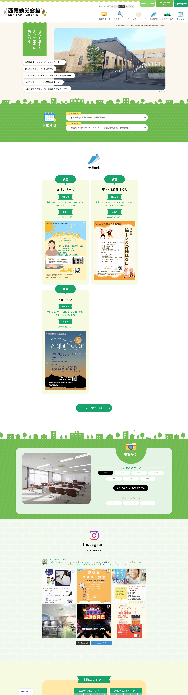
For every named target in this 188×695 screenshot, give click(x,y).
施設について (104, 15)
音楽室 (131, 354)
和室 (114, 354)
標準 (121, 6)
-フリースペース (84, 673)
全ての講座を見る (94, 283)
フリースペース (139, 15)
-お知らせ (103, 669)
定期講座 (154, 15)
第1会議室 (122, 348)
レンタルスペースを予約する (131, 363)
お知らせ (180, 15)
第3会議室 (156, 348)
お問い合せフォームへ (69, 638)
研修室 (106, 348)
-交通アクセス (105, 665)
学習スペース (114, 378)
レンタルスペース (121, 15)
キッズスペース (147, 378)
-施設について (83, 661)
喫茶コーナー (131, 378)
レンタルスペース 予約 (164, 3)
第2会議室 (139, 348)
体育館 (147, 354)
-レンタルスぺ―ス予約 (86, 669)
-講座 (101, 661)
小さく (114, 6)
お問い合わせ (181, 3)
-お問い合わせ (105, 673)
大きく (129, 6)
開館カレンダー (146, 3)
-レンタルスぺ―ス (85, 665)
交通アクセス (167, 15)
